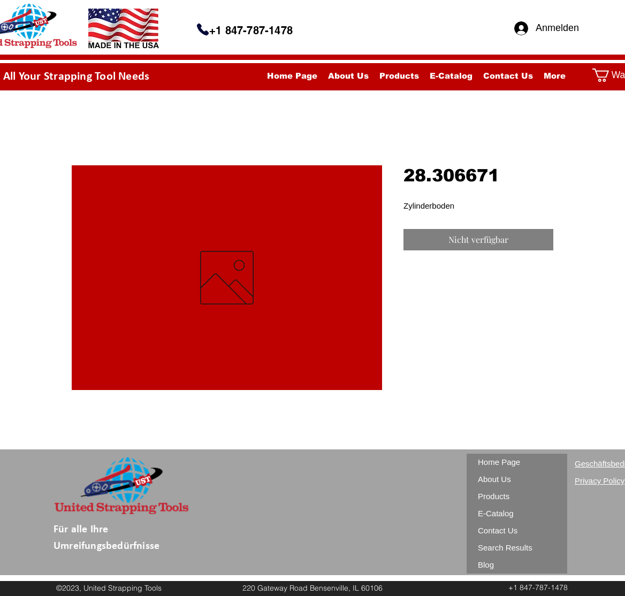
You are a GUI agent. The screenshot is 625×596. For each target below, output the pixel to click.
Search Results (505, 547)
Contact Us (497, 530)
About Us (494, 479)
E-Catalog (496, 513)
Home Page (499, 462)
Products (493, 496)
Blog (486, 564)
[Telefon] (203, 29)
